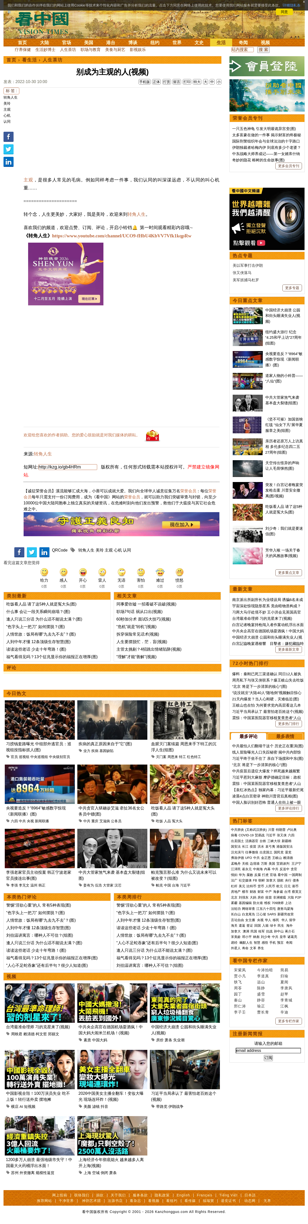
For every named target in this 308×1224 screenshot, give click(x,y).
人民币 (270, 886)
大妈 (253, 897)
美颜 (87, 1106)
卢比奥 (292, 830)
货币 (261, 886)
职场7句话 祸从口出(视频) (139, 611)
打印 (187, 82)
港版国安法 (284, 846)
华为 (242, 875)
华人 (268, 920)
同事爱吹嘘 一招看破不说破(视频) (146, 604)
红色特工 (194, 757)
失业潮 (178, 1040)
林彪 (256, 937)
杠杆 (234, 886)
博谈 (132, 42)
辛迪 (284, 1012)
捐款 (100, 1195)
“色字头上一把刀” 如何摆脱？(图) (35, 627)
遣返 (242, 925)
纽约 (154, 42)
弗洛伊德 (237, 858)
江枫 (284, 1006)
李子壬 (240, 1012)
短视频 (29, 1106)
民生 (281, 925)
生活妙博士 (45, 49)
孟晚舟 (236, 863)
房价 (160, 1040)
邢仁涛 (240, 1006)
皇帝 (283, 937)
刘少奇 (266, 937)
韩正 (41, 885)
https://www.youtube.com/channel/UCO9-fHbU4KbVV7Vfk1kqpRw (122, 235)
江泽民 (236, 869)
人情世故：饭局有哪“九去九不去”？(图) (41, 634)
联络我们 (81, 1195)
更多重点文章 (288, 573)
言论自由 (237, 920)
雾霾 (234, 903)
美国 (88, 42)
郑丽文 (53, 1034)
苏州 (15, 1173)
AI (21, 1106)
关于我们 (118, 1195)
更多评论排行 (288, 808)
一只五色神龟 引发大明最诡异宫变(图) (264, 128)
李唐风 (286, 988)
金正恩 (266, 858)
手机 (272, 942)
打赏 (166, 82)
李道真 (263, 976)
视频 (265, 42)
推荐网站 (44, 1201)
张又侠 (282, 835)
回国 (257, 925)
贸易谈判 (283, 863)
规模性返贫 (45, 1173)
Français (204, 1195)
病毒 (234, 835)
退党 (288, 852)
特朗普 (281, 830)
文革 (253, 948)
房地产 (236, 892)
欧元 (279, 886)
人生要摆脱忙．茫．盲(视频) (141, 642)
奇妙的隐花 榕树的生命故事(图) (258, 160)
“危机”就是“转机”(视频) (136, 627)
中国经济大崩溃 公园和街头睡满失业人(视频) (282, 315)
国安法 (236, 846)
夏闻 (284, 982)
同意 (284, 12)
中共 (22, 821)
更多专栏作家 (288, 1021)
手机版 (144, 82)
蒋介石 (290, 931)
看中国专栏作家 (250, 960)
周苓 (238, 988)
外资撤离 (27, 1173)
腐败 (250, 875)
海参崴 (278, 892)
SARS (271, 914)
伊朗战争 (175, 1106)
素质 (87, 1040)
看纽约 (171, 1201)
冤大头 (177, 821)
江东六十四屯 (266, 909)
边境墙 (255, 863)
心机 (7, 115)
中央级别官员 (59, 757)
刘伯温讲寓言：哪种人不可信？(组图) (39, 935)
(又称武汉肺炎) (256, 830)
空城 (96, 1173)
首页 (22, 42)
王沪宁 (296, 863)
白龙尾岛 (248, 914)
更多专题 (292, 288)
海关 (234, 925)
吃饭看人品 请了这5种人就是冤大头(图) (41, 604)
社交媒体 (245, 880)
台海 (175, 885)
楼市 (245, 892)
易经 (234, 942)
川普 (271, 830)
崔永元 (247, 869)
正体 (156, 82)
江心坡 (261, 914)
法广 (234, 880)
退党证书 (228, 1201)
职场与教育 (91, 49)
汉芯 (117, 885)
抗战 (269, 931)
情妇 (234, 875)
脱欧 (280, 880)
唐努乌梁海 (285, 909)
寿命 (245, 948)
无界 (267, 1201)
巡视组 (24, 757)
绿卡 (273, 925)
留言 (176, 82)
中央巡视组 (39, 757)
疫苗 (253, 846)
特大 (197, 82)
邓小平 (247, 937)
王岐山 (277, 858)
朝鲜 (261, 880)
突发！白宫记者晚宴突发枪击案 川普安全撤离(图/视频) (284, 490)
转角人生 (11, 97)
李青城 (286, 1000)
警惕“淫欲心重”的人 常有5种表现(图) (38, 905)
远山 (261, 982)
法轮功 (236, 909)
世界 (176, 42)
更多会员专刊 (288, 166)
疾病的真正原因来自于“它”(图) (105, 744)
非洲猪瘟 (279, 897)
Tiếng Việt (228, 1195)
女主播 (250, 920)
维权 (267, 903)
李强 (14, 885)
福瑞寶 (208, 1201)
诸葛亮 (292, 937)
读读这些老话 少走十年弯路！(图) (36, 649)
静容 (261, 1000)
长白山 (236, 914)
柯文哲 (41, 1034)
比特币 (251, 886)
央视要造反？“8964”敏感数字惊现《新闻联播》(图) (283, 359)
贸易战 (260, 835)
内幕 (267, 869)
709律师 (278, 903)
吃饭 (159, 821)
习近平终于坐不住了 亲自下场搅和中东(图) (267, 758)
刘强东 (244, 897)
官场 (66, 42)
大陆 (44, 42)
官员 (14, 757)
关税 (245, 863)
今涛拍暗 (265, 970)
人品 (167, 821)
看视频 (153, 1201)
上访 (288, 903)
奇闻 (243, 42)
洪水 (261, 846)
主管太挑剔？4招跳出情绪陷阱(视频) (149, 649)
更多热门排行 (288, 724)
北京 (234, 897)
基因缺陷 (106, 751)
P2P (298, 897)
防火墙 (258, 903)
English (183, 1195)
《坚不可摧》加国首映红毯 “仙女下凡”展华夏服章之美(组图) (284, 425)
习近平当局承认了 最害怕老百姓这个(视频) (267, 711)
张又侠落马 (242, 272)
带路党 (161, 1106)
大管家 (108, 885)
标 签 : (11, 91)
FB (255, 880)
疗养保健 (23, 49)
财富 (261, 892)
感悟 (265, 942)
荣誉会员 (188, 491)
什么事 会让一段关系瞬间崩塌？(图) (38, 611)
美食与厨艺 (115, 49)
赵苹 (284, 994)
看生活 (29, 59)
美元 (242, 886)
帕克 (159, 885)
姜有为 (88, 885)
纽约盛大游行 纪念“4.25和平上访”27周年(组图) (283, 337)
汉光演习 (237, 852)
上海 (87, 1173)
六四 (14, 821)
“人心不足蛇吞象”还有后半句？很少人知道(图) (47, 965)
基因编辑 (245, 903)
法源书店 (115, 1201)
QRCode (60, 550)
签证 (250, 925)
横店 (15, 1106)
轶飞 (238, 982)
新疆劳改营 (285, 914)
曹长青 (263, 1012)
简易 (284, 970)
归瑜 (284, 976)
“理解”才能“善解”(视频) (136, 657)
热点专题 (243, 255)
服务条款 (140, 1195)
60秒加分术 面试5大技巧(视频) (143, 619)
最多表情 (285, 736)
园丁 (238, 994)
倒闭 (104, 1173)
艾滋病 (104, 821)
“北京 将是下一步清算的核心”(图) (259, 686)
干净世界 (66, 1201)
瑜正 (261, 1006)
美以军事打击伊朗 (248, 265)
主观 (7, 109)
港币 (295, 886)
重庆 (94, 821)
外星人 (236, 948)
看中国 (45, 22)
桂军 (261, 931)
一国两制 (295, 875)
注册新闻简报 (248, 1033)
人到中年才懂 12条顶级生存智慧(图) (38, 642)
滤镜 (96, 1106)
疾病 (94, 751)
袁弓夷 (270, 846)
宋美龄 (236, 937)
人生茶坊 (68, 49)
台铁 (263, 841)
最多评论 (248, 736)
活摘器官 (251, 841)
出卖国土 (237, 841)
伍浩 (98, 885)
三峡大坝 (273, 841)
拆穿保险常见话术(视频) (137, 634)
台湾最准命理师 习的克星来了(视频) (38, 1027)
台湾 (287, 892)
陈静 (261, 988)
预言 (281, 942)
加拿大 (271, 880)
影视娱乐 (138, 49)
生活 (221, 42)
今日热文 (17, 693)
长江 (245, 846)
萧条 (168, 1040)
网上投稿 (59, 1195)
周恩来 (172, 757)
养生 (261, 948)
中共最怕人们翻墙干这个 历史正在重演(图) (267, 746)
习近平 (185, 885)
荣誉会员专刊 (248, 118)
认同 (7, 121)
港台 (110, 42)
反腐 (257, 875)
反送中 (284, 869)
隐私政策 (162, 1195)
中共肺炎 (237, 830)
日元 (287, 886)
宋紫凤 (240, 970)
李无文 (24, 885)
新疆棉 (286, 841)
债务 (296, 880)
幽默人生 (246, 942)
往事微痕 (251, 852)
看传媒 (190, 1201)
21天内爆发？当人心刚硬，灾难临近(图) (265, 699)
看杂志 (135, 1201)
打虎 (265, 875)
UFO (248, 858)
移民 (276, 920)
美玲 (7, 103)
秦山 (238, 1000)
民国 (254, 931)
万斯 (264, 863)
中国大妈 (99, 1040)
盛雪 (261, 994)
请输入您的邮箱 (268, 1043)
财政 (253, 892)
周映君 (16, 1034)
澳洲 (246, 931)
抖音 (104, 1106)
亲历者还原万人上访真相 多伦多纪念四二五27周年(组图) (284, 446)
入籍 (265, 925)
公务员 (116, 821)
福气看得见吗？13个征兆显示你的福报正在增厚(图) (52, 657)
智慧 (257, 942)
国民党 (279, 852)
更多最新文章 (288, 649)
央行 (288, 880)
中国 (167, 885)
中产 (268, 892)
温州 (33, 885)
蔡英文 (297, 892)
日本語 (250, 1195)
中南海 (258, 869)
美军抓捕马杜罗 (246, 280)
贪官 (294, 869)
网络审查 (248, 909)
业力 (86, 751)
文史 (199, 42)
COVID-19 (246, 835)
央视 (30, 821)
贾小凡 (240, 976)
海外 (290, 925)
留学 (292, 920)
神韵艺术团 (91, 1201)
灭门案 (161, 757)
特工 (182, 757)
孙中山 (279, 931)
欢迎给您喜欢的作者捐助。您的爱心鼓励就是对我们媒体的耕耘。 (82, 435)
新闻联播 (42, 821)
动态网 (250, 1201)
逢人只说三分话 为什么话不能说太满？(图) (44, 619)
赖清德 (29, 1034)
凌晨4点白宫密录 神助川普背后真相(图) (265, 796)
